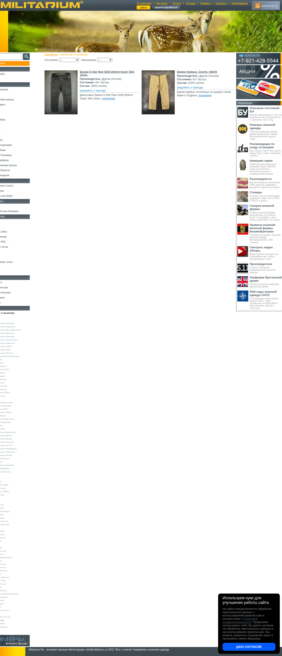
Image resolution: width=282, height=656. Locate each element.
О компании (144, 3)
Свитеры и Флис (12, 119)
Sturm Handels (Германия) (16, 422)
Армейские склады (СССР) (16, 445)
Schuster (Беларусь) (13, 538)
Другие (8, 320)
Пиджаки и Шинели (14, 170)
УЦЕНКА (8, 78)
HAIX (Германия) (12, 508)
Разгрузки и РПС (12, 241)
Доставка (161, 3)
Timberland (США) (13, 429)
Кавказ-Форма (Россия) (15, 610)
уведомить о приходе (97, 90)
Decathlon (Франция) (13, 379)
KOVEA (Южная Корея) (15, 511)
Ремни (6, 226)
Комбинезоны (11, 139)
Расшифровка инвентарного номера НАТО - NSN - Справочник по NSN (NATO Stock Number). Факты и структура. (266, 299)
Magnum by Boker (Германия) (17, 465)
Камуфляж (54, 54)
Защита (7, 256)
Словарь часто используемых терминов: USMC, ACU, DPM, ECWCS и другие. (266, 196)
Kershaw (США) (12, 462)
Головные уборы (12, 150)
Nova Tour (9, 528)
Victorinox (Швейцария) (15, 468)
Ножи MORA (10, 282)
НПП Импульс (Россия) (15, 577)
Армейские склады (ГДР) (15, 350)
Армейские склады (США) (16, 346)
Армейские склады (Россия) (17, 353)
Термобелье (9, 134)
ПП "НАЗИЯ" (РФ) (13, 580)
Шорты (7, 114)
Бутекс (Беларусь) (12, 604)
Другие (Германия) (13, 623)
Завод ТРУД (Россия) (14, 571)
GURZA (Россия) (12, 505)
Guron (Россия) (11, 359)
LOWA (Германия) (12, 518)
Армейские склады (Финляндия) (18, 449)
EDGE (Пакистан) (12, 495)
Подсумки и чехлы (13, 246)
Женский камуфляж (14, 175)
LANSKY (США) (12, 514)
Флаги (6, 206)
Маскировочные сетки (15, 261)
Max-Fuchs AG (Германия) (16, 406)
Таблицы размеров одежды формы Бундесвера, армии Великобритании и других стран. (266, 131)
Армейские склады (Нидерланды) (19, 340)
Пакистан (9, 613)
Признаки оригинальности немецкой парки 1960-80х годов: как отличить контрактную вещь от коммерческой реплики (266, 167)
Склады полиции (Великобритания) (20, 356)
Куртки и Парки (12, 104)
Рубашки (8, 124)
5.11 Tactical (10, 475)
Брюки (7, 109)
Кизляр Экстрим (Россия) (16, 472)
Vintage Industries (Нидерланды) (18, 432)
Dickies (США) (11, 587)
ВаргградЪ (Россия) (13, 567)
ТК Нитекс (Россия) (13, 584)
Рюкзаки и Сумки (13, 231)
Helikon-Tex (10, 399)
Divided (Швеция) (12, 383)
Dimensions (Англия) (13, 590)
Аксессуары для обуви (15, 195)
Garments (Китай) (12, 600)
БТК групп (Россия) (13, 564)
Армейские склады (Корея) (16, 439)
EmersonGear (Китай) (14, 386)
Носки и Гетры (11, 190)
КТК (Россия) (11, 574)
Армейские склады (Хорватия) (18, 452)
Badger (8, 478)
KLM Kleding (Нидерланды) (17, 402)
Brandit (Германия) (13, 376)
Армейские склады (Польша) (17, 442)
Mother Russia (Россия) (14, 521)
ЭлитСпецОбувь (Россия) (15, 617)
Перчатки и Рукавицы (15, 155)
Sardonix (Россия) (12, 534)
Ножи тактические (13, 287)
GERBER (9, 501)
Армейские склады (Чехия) (16, 455)
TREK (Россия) (11, 547)
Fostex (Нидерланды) (14, 389)
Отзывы (190, 3)
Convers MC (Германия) (15, 458)
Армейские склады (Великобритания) (21, 330)
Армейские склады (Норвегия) (18, 343)
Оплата (176, 3)
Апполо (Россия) (12, 363)
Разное (7, 272)
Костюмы (8, 94)
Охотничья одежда (13, 89)
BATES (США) (11, 482)
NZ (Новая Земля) (12, 531)
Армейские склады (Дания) (16, 435)
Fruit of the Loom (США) (15, 392)
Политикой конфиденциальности (240, 620)
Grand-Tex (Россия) (13, 396)
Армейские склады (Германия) (18, 326)
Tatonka (8, 544)
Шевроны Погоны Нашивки (19, 211)
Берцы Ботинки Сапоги (16, 185)
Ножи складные (12, 297)
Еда (5, 251)
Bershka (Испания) (13, 373)
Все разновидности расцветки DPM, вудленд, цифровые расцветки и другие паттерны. (266, 182)
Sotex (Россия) (11, 541)
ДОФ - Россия (11, 607)
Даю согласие (249, 647)
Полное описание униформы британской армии (266, 282)
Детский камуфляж (14, 160)
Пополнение (12, 63)
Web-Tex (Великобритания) (16, 557)
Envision (8, 498)
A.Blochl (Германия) (13, 366)
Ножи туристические (15, 292)
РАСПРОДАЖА (12, 73)
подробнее (112, 98)
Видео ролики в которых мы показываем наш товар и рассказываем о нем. (266, 253)
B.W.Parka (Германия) (14, 597)
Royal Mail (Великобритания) (17, 419)
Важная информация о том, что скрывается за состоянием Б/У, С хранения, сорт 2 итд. (266, 113)
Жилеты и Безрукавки (15, 144)
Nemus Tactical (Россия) (15, 524)
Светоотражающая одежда (18, 165)
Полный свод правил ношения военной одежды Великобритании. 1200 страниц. (266, 233)
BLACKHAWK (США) (14, 485)
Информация (240, 3)
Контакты (221, 3)
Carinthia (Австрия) (13, 488)
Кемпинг (8, 221)
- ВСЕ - (8, 317)
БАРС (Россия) (11, 561)
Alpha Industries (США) (15, 369)
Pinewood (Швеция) (13, 416)
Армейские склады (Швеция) (17, 333)
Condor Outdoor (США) (15, 491)
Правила (205, 3)
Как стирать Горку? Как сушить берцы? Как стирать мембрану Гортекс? (266, 149)
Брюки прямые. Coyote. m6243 (196, 71)
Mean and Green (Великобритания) (19, 594)
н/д (6, 630)
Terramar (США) (12, 425)
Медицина (9, 267)
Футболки (8, 129)
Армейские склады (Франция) (17, 336)
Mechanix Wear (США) (14, 409)
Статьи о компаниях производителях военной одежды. (266, 268)
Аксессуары (10, 302)
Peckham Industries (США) (16, 412)
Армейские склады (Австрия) (17, 323)
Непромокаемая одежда (16, 99)
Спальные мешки (13, 236)
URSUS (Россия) (12, 554)
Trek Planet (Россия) (13, 551)
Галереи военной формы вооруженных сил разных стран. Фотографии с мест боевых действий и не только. (266, 212)
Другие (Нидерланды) (14, 627)
